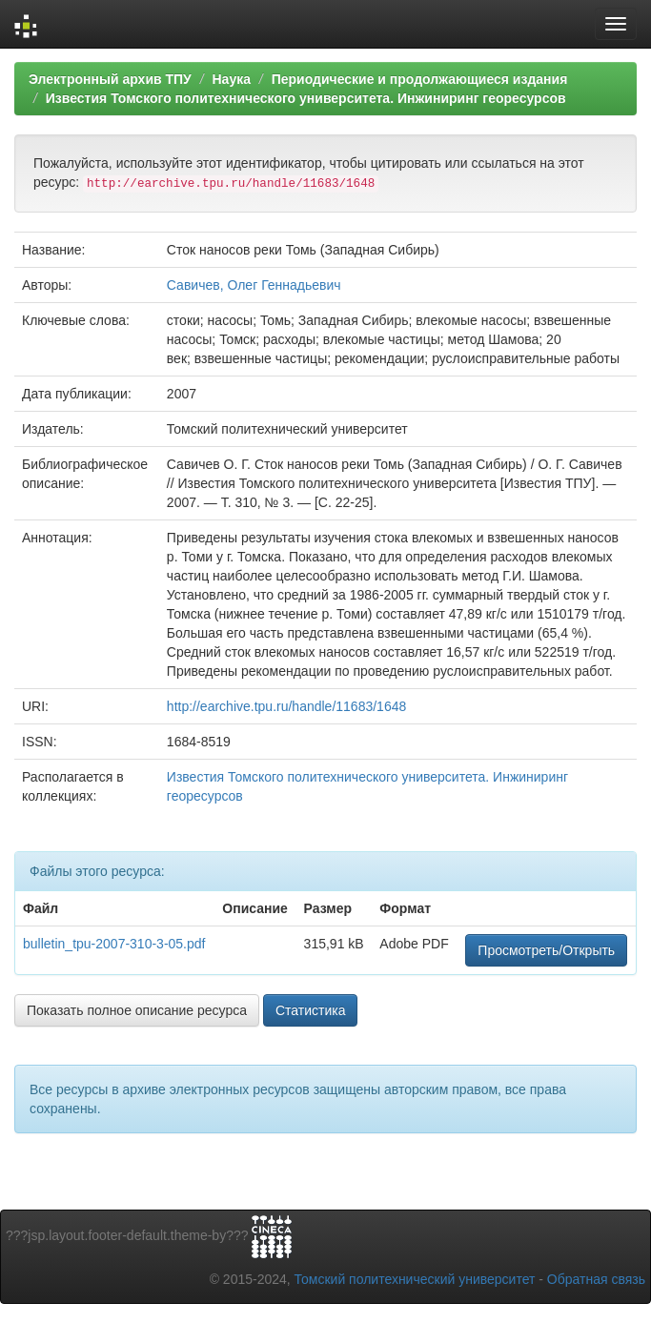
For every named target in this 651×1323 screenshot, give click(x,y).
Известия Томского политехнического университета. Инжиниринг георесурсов (306, 98)
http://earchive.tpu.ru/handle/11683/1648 (286, 706)
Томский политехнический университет (415, 1279)
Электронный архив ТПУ (110, 79)
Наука (231, 79)
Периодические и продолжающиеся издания (420, 79)
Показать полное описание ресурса (137, 1010)
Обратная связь (596, 1279)
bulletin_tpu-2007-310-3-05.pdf (114, 943)
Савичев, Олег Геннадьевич (254, 285)
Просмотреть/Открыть (546, 950)
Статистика (310, 1010)
